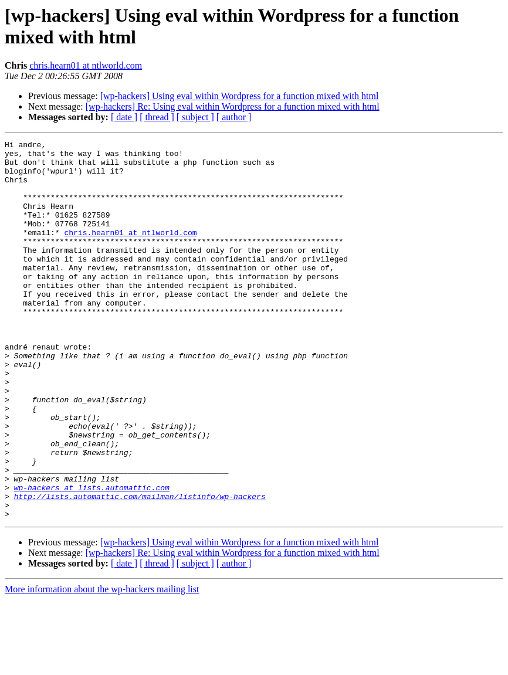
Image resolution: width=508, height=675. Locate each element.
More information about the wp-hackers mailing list (102, 665)
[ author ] (234, 117)
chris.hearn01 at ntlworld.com (85, 65)
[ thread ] (157, 117)
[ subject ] (195, 117)
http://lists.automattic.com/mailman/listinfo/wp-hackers (140, 568)
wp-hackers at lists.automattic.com (92, 557)
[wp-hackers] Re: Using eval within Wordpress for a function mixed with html (233, 106)
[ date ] (124, 117)
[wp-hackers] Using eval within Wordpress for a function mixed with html (239, 96)
